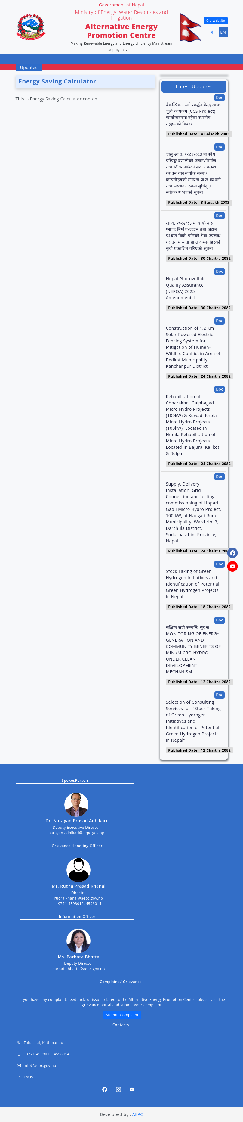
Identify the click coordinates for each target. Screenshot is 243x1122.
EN (223, 32)
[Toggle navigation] (22, 59)
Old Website (215, 20)
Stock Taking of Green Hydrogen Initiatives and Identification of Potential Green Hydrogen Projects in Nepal (193, 583)
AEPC (137, 1114)
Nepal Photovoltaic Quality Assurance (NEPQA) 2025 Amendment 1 (186, 288)
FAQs (25, 1077)
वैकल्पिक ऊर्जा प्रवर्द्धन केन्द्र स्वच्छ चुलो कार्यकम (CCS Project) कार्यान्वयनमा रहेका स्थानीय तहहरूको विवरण (193, 114)
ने (212, 32)
